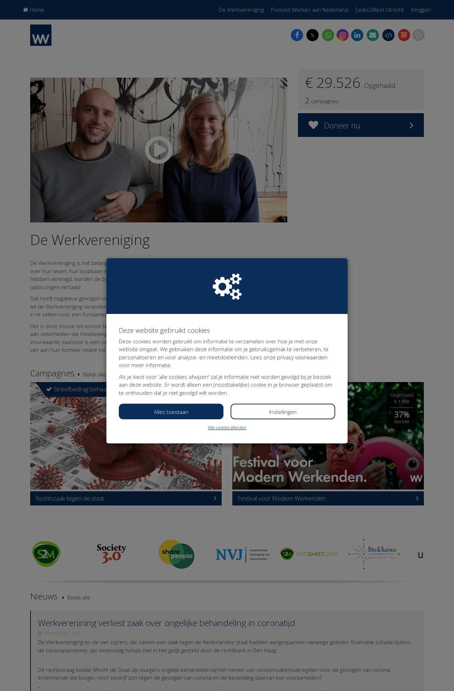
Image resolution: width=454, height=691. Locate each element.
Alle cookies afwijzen (227, 428)
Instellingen (283, 411)
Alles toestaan (171, 411)
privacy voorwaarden (302, 357)
